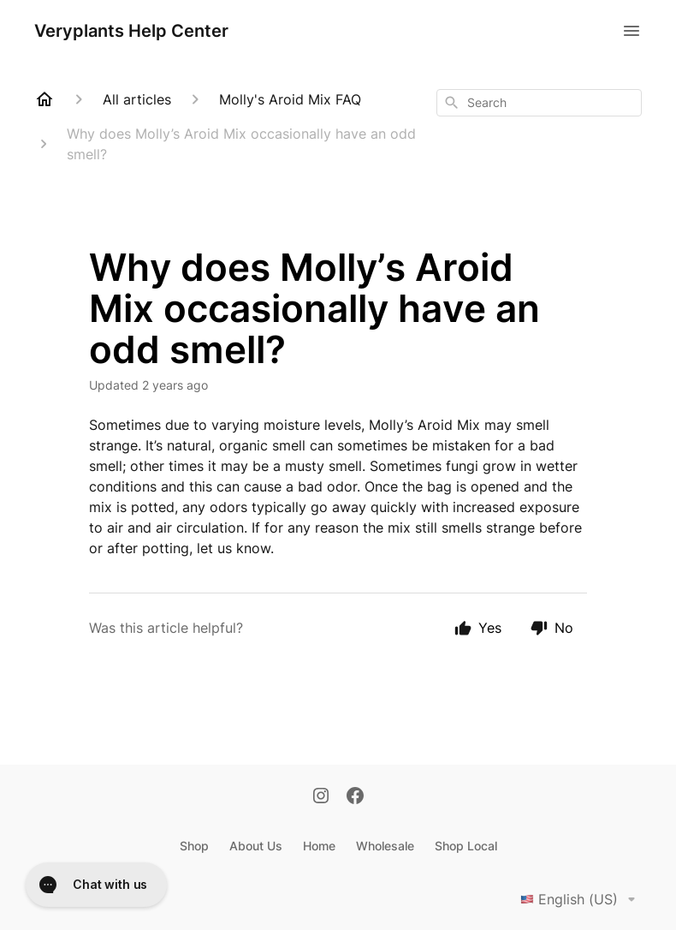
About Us (255, 845)
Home (319, 845)
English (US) (581, 899)
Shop (194, 845)
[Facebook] (355, 797)
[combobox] (539, 102)
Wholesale (385, 845)
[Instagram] (321, 797)
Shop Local (466, 845)
